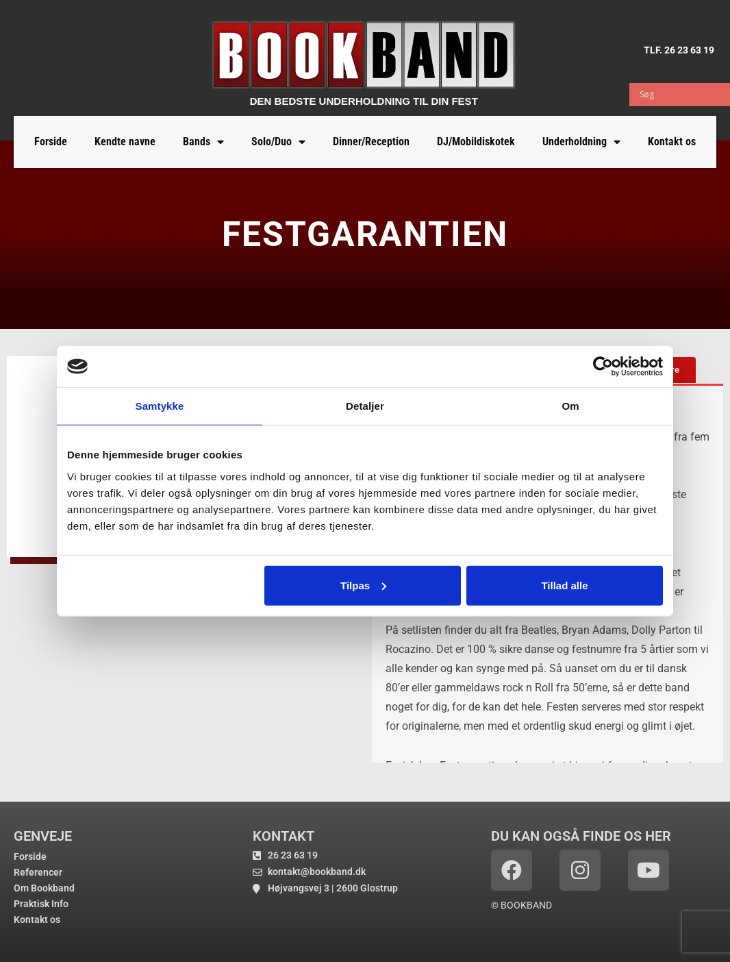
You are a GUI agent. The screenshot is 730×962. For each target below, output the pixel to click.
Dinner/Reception (371, 141)
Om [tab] (570, 406)
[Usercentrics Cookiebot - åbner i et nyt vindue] (603, 366)
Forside (50, 141)
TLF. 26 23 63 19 (679, 50)
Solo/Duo (278, 142)
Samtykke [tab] (160, 406)
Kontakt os (672, 141)
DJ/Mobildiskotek (476, 141)
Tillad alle (564, 585)
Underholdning (581, 142)
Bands (203, 142)
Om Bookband (44, 888)
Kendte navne (125, 141)
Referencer (38, 872)
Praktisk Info (41, 903)
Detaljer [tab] (365, 406)
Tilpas (363, 585)
